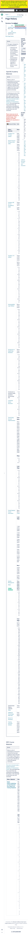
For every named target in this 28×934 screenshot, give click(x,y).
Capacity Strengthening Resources (14, 16)
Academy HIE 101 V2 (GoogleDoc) (11, 204)
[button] (16, 10)
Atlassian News (20, 928)
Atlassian (16, 932)
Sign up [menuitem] (25, 10)
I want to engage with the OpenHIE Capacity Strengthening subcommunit (25, 96)
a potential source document (10, 402)
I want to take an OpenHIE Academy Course (25, 71)
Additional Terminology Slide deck (11, 714)
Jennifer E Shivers (12, 27)
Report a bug (12, 928)
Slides (9, 584)
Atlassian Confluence (16, 926)
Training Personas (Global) (10, 723)
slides (9, 206)
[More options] (26, 15)
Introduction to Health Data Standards (11, 351)
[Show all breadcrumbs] (10, 14)
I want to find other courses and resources (23, 162)
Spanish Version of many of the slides (11, 142)
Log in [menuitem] (20, 10)
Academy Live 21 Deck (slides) (11, 135)
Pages (6, 14)
